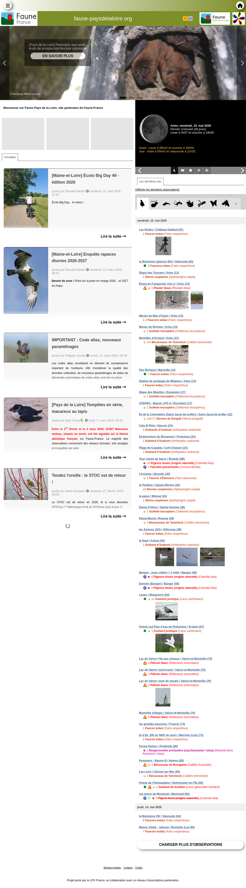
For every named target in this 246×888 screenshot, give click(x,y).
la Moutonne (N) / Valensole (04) (160, 816)
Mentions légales (112, 867)
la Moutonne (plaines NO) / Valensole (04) (166, 261)
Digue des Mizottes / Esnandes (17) (162, 392)
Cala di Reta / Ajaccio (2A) (156, 425)
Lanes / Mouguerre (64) (154, 594)
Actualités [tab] (10, 157)
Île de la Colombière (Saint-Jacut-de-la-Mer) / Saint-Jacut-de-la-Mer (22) (185, 414)
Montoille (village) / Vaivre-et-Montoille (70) (167, 713)
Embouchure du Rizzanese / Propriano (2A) (167, 436)
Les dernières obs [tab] (150, 181)
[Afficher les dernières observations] (157, 189)
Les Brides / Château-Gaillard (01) (161, 229)
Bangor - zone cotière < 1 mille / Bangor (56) (168, 572)
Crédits (138, 867)
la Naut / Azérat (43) (152, 540)
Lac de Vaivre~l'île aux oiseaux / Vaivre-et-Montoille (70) (175, 658)
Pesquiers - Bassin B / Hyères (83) (161, 760)
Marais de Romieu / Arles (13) (158, 327)
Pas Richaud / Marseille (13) (157, 370)
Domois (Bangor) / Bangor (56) (159, 583)
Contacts (127, 867)
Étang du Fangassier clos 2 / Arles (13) (164, 284)
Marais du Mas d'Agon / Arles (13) (161, 315)
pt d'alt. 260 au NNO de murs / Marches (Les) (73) (171, 735)
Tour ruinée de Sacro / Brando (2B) (162, 459)
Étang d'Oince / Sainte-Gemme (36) (162, 507)
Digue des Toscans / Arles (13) (159, 272)
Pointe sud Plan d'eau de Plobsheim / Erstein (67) (171, 626)
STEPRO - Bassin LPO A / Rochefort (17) (165, 403)
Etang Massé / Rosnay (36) (156, 518)
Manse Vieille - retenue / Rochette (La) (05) (167, 827)
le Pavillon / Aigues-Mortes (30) (159, 485)
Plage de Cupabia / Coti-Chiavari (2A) (163, 447)
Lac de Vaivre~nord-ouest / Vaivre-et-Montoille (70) (172, 669)
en (190, 18)
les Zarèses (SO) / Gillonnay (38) (160, 529)
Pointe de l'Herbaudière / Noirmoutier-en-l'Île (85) (171, 782)
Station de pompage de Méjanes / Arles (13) (167, 381)
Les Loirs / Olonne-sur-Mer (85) (159, 771)
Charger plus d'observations (190, 845)
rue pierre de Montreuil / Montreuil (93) (164, 794)
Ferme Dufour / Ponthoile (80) (158, 746)
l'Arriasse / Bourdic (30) (154, 474)
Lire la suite (113, 236)
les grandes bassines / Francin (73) (162, 724)
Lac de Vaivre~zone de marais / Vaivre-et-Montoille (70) (175, 681)
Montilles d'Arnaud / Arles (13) (159, 338)
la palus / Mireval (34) (153, 496)
